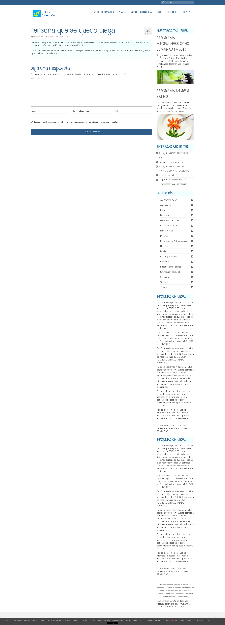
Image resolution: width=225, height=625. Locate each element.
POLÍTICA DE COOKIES (175, 607)
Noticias (164, 246)
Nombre (35, 111)
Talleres (164, 282)
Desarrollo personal (169, 220)
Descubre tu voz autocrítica (171, 162)
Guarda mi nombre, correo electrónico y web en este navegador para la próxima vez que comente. (76, 122)
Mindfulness (165, 236)
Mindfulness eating (167, 175)
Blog (162, 210)
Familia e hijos (166, 231)
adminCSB (39, 37)
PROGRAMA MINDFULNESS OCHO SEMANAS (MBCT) (173, 44)
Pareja (163, 251)
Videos (61, 37)
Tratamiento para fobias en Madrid (178, 591)
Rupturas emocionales (170, 267)
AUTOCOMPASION (169, 200)
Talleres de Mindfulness (178, 597)
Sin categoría (166, 277)
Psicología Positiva (168, 256)
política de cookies (171, 620)
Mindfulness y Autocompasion (174, 241)
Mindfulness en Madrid (170, 585)
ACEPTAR (112, 623)
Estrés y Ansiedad (168, 225)
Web (117, 111)
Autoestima (165, 205)
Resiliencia (165, 262)
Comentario (36, 79)
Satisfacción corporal (170, 272)
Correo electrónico (81, 111)
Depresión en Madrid (166, 594)
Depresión (165, 215)
